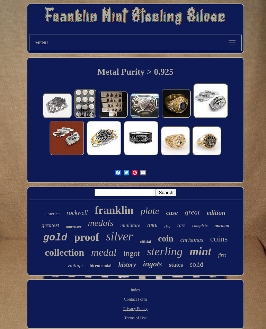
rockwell (77, 212)
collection (65, 252)
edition (216, 212)
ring (167, 226)
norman (221, 225)
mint (200, 251)
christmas (191, 240)
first (222, 255)
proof (86, 237)
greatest (50, 225)
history (127, 264)
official (145, 241)
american (73, 226)
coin (165, 238)
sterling (165, 251)
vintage (75, 265)
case (172, 212)
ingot (131, 253)
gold (55, 238)
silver (119, 236)
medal (103, 252)
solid (196, 264)
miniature (130, 225)
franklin (114, 210)
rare (181, 225)
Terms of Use (135, 318)
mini (152, 225)
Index (135, 289)
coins (219, 238)
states (176, 265)
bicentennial (101, 265)
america (52, 213)
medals (101, 223)
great (192, 212)
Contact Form (135, 299)
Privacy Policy (135, 308)
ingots (152, 263)
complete (199, 225)
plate (150, 211)
